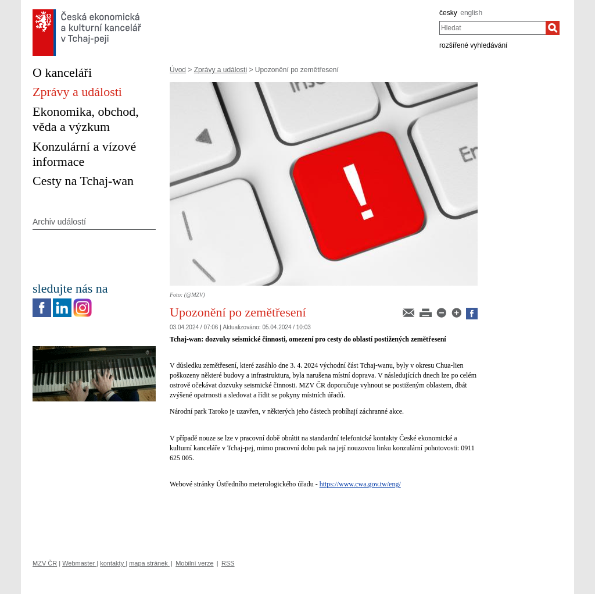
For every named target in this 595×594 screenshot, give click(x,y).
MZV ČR (45, 563)
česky (448, 13)
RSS (228, 563)
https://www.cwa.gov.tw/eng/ (360, 484)
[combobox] (492, 28)
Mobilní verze (194, 563)
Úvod (178, 70)
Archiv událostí (59, 221)
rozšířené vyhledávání (473, 45)
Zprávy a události (220, 70)
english (471, 13)
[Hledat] (553, 28)
